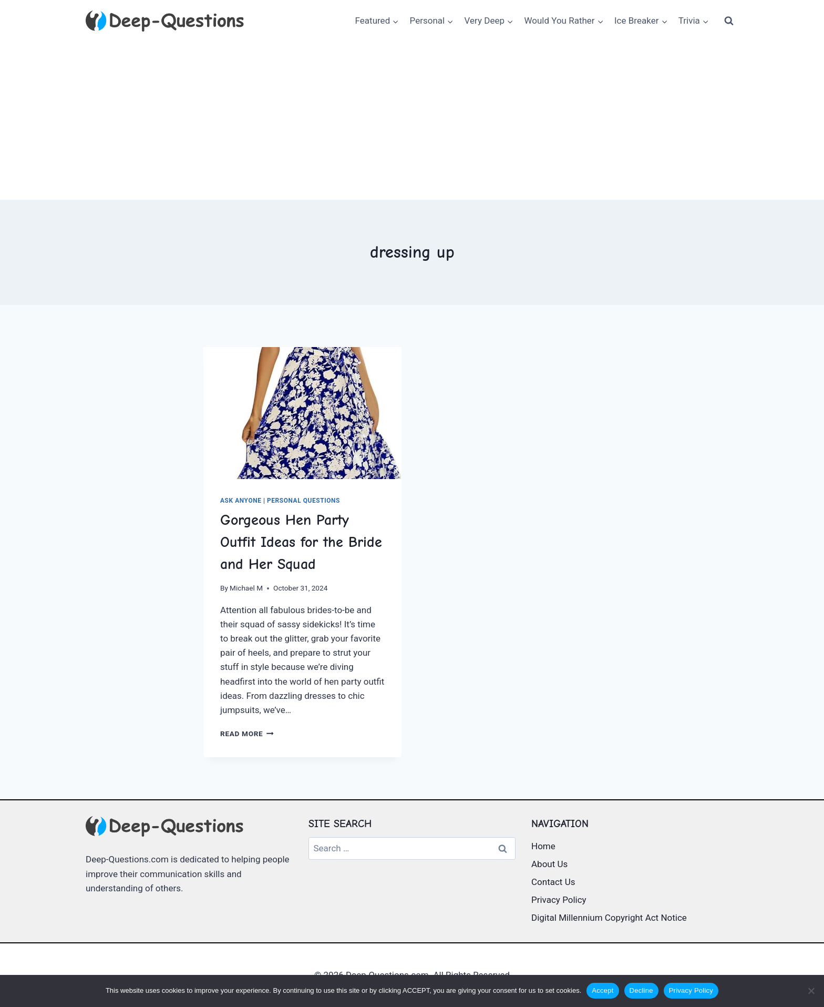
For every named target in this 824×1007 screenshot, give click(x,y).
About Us (549, 864)
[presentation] (302, 413)
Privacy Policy (558, 899)
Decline (641, 990)
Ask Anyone (240, 500)
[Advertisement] (412, 121)
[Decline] (811, 990)
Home (543, 846)
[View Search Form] (728, 21)
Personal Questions (303, 500)
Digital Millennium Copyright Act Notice (609, 917)
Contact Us (553, 882)
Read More (247, 733)
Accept (602, 990)
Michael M (246, 588)
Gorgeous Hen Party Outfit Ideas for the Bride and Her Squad (301, 542)
